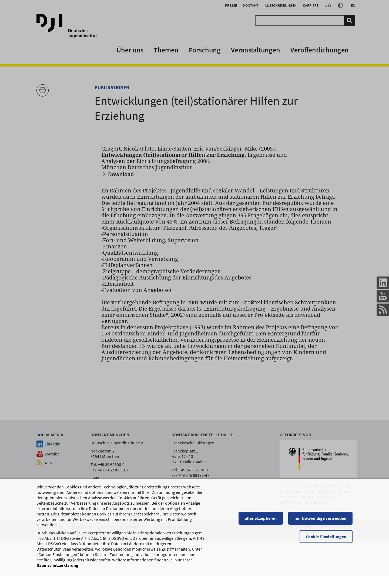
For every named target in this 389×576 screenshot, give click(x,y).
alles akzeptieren (261, 520)
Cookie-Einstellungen (326, 539)
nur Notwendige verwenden (320, 520)
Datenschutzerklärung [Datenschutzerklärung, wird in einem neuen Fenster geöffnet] (57, 567)
